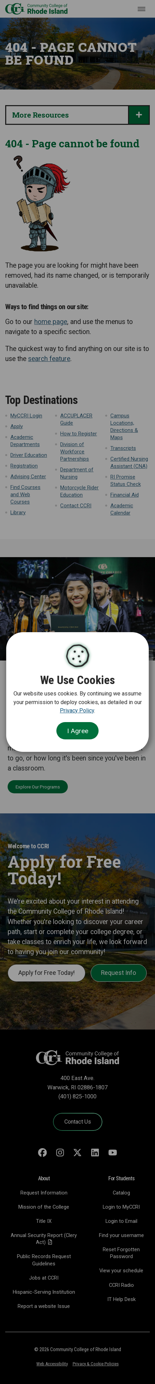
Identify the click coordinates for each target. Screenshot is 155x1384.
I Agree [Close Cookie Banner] (77, 731)
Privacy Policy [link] (77, 710)
